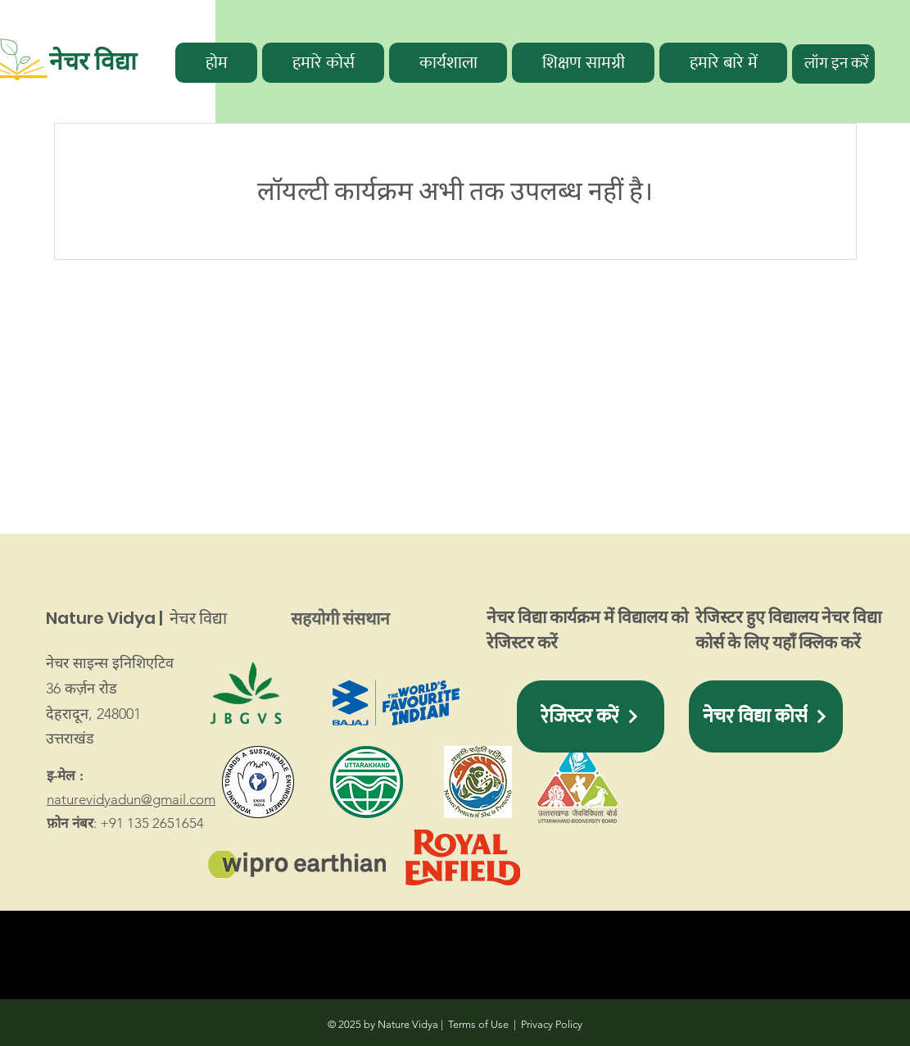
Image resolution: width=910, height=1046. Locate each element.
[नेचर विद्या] (115, 61)
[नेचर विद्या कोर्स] (766, 716)
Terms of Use (478, 1024)
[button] (323, 63)
